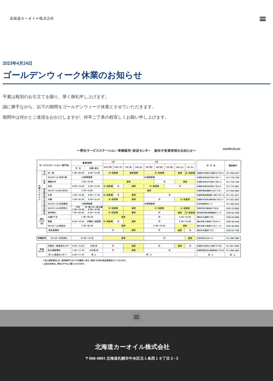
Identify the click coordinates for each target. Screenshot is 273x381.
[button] (263, 19)
